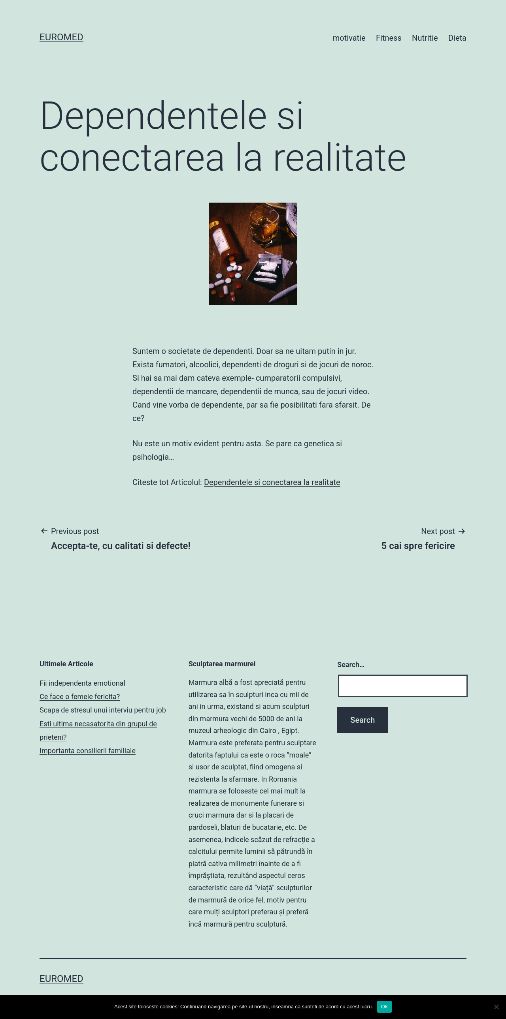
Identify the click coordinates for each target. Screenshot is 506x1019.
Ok (384, 1007)
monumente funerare (263, 803)
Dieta (457, 38)
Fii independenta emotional (82, 683)
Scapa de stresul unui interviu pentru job (103, 710)
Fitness (389, 38)
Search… (350, 664)
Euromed (61, 37)
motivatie (349, 38)
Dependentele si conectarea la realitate (272, 482)
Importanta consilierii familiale (88, 750)
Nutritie (425, 38)
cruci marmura (212, 815)
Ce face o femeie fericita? (80, 696)
